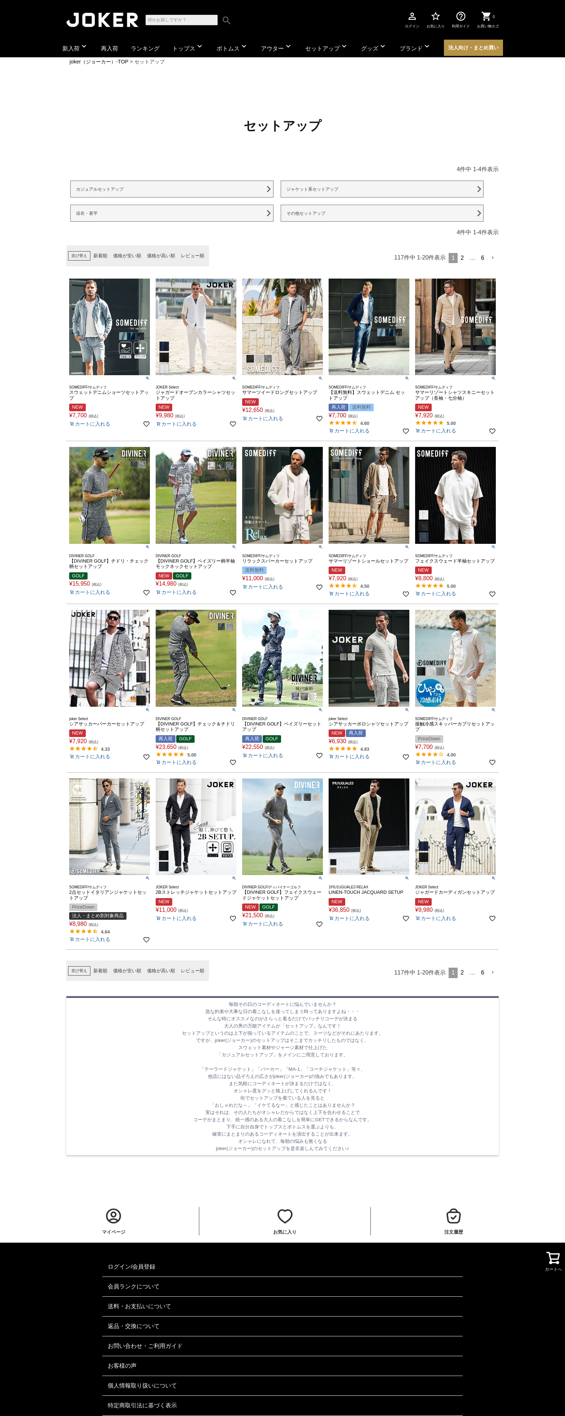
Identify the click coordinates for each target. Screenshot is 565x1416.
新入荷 (75, 47)
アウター (277, 47)
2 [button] (462, 258)
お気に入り (436, 19)
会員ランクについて (134, 1286)
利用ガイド (461, 19)
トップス (188, 47)
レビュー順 (192, 255)
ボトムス (232, 47)
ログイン (412, 19)
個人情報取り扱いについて (142, 1385)
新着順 (100, 255)
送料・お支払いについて (139, 1306)
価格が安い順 (127, 255)
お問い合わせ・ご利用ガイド (145, 1346)
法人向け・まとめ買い (473, 47)
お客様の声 (122, 1366)
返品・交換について (134, 1326)
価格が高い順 (161, 255)
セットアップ (326, 47)
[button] (493, 257)
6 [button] (482, 258)
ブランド (415, 47)
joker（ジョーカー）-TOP (99, 62)
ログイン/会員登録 (131, 1267)
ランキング (145, 48)
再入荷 (109, 48)
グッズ (374, 47)
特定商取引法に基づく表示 (142, 1405)
